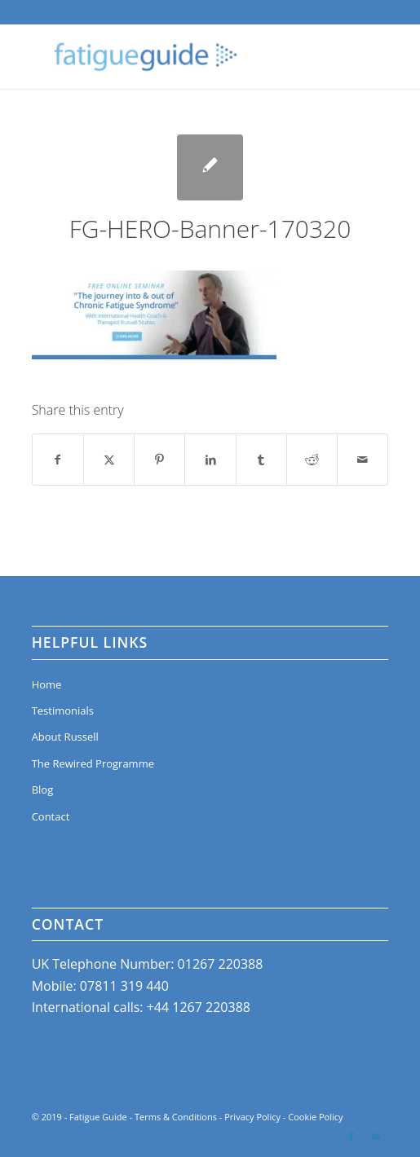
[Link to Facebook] (351, 1136)
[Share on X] (109, 459)
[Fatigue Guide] (174, 56)
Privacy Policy (252, 1117)
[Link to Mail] (376, 1136)
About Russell (65, 736)
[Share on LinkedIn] (210, 459)
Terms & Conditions (176, 1117)
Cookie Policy (315, 1117)
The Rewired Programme (93, 763)
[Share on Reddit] (312, 459)
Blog (43, 789)
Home (47, 684)
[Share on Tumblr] (261, 459)
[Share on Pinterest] (159, 459)
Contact (51, 816)
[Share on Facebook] (58, 459)
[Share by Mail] (362, 459)
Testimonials (63, 710)
